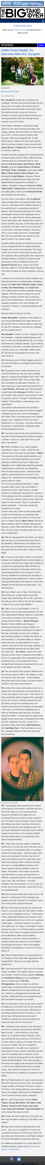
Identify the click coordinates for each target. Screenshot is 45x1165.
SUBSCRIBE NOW (22, 26)
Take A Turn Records (10, 1149)
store (19, 30)
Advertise (7, 1164)
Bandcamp (32, 1146)
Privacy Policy (31, 1164)
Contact (13, 1164)
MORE (41, 45)
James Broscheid (11, 91)
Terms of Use (21, 1164)
